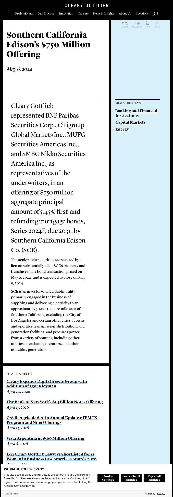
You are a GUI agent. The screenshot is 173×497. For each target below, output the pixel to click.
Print (148, 27)
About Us (125, 13)
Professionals (24, 13)
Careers (83, 13)
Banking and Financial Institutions (136, 113)
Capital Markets (130, 123)
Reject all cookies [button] (154, 478)
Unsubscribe (136, 27)
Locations (142, 13)
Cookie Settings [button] (108, 478)
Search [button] (155, 14)
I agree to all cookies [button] (131, 478)
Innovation (66, 13)
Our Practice (46, 13)
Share (157, 27)
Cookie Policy (12, 493)
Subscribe (125, 27)
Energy (122, 130)
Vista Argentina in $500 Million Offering (45, 439)
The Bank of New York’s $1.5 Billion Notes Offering (54, 402)
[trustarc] (161, 493)
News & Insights (103, 13)
